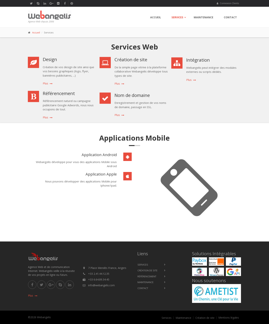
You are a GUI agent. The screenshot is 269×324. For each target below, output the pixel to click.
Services (177, 17)
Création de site (147, 270)
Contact (230, 17)
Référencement (146, 276)
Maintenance (203, 17)
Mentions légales (228, 317)
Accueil (155, 17)
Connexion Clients (228, 3)
